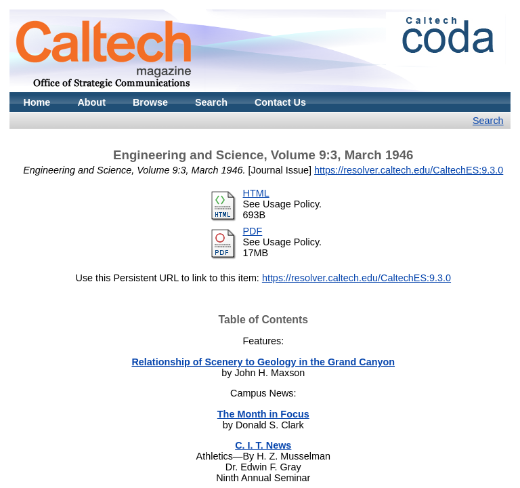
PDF (253, 231)
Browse (150, 102)
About (91, 102)
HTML (256, 193)
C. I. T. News (263, 445)
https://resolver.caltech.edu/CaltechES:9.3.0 (408, 170)
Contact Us (280, 102)
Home (36, 102)
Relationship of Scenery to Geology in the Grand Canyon (263, 362)
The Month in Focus (263, 414)
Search (211, 102)
